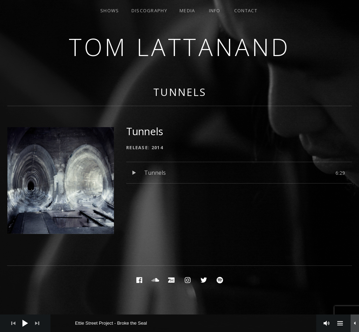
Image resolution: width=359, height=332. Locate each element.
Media (187, 10)
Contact (245, 10)
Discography (149, 10)
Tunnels (179, 92)
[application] (179, 323)
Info (215, 10)
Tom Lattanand (179, 46)
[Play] (25, 323)
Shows (109, 10)
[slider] (187, 323)
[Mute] (326, 323)
